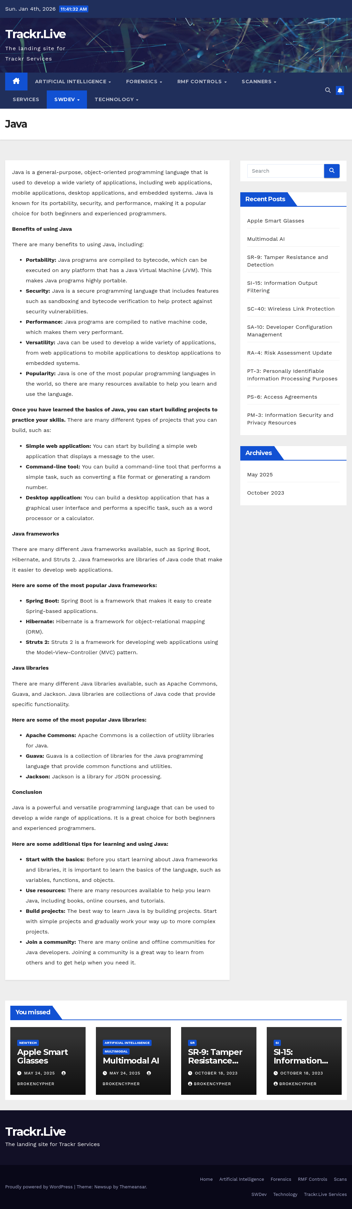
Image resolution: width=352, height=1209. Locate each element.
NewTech (28, 1043)
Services (26, 99)
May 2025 (260, 474)
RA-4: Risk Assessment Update (289, 352)
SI (277, 1043)
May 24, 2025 (40, 1073)
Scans (340, 1179)
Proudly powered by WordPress (39, 1186)
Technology (115, 99)
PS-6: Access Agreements (282, 396)
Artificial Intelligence (71, 81)
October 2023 (265, 492)
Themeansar (133, 1186)
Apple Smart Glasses (276, 220)
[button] (328, 90)
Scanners (257, 81)
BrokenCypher (209, 1083)
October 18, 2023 (216, 1073)
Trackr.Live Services (325, 1194)
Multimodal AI (266, 239)
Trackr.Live (35, 34)
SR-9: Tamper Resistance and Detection (217, 1060)
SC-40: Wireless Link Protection (291, 308)
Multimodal (116, 1051)
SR (192, 1043)
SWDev (65, 99)
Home (206, 1179)
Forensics (142, 81)
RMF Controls (200, 81)
